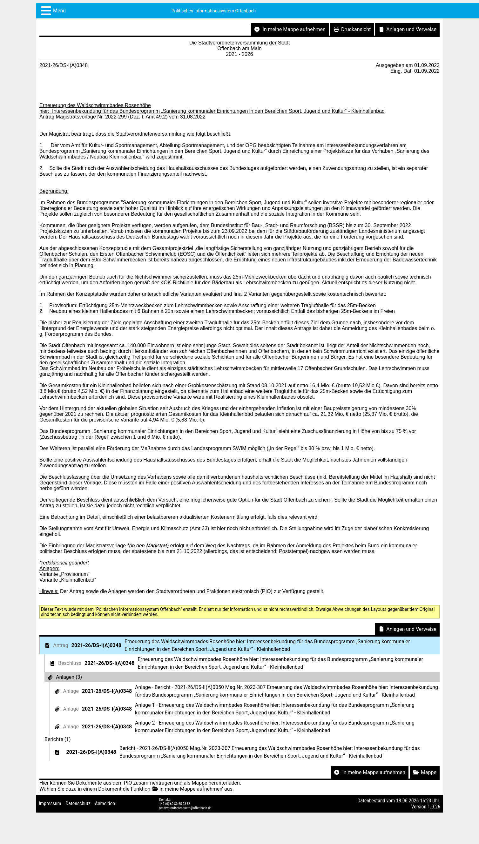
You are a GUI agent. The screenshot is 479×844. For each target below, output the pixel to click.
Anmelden (105, 803)
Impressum (50, 803)
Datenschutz (78, 803)
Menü (59, 11)
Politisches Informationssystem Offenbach (214, 10)
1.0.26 (434, 807)
